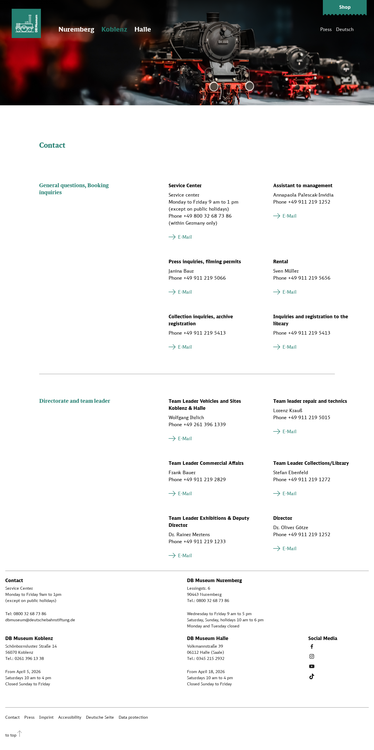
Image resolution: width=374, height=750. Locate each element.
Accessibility (69, 717)
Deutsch (345, 29)
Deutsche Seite (100, 717)
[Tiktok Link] (311, 676)
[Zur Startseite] (26, 23)
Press (326, 29)
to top (10, 734)
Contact (12, 717)
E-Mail (185, 237)
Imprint (46, 717)
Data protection (133, 717)
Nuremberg (76, 29)
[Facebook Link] (311, 646)
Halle (142, 29)
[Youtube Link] (311, 666)
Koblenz (114, 29)
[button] (345, 7)
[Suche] (362, 29)
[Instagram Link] (311, 656)
